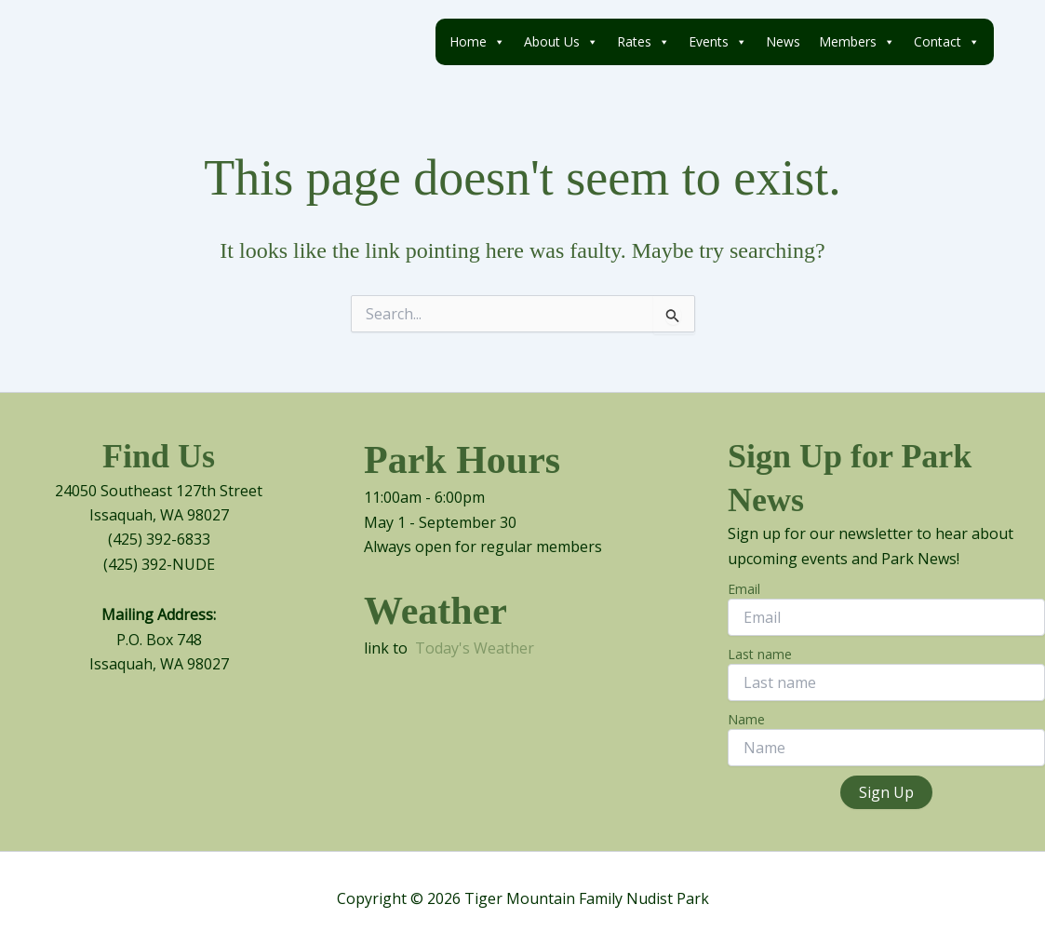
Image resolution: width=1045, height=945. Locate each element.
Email (744, 589)
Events (718, 42)
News (783, 41)
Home (477, 42)
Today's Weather (474, 648)
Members (857, 42)
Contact (947, 42)
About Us (561, 42)
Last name (760, 654)
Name (746, 719)
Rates (643, 42)
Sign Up (886, 792)
